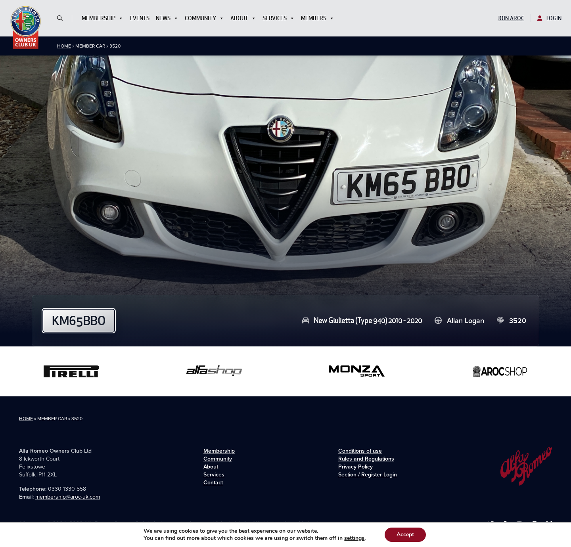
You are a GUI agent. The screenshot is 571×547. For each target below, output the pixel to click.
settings (354, 538)
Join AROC (511, 18)
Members (317, 18)
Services (279, 18)
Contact (213, 482)
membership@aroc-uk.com (67, 497)
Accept (405, 534)
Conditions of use (360, 451)
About (243, 18)
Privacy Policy (355, 467)
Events (139, 18)
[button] (63, 18)
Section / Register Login (367, 474)
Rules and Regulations (366, 459)
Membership (102, 18)
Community (204, 18)
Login (549, 18)
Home (64, 46)
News (167, 18)
